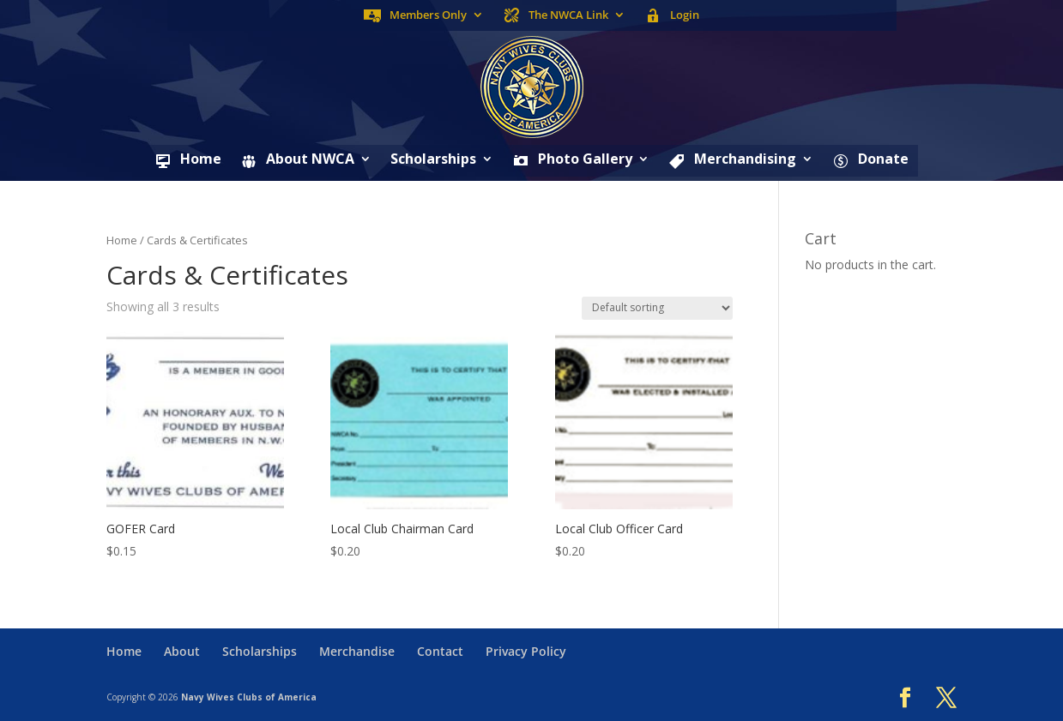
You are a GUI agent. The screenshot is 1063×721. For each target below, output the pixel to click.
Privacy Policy (526, 651)
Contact (440, 651)
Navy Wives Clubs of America (249, 697)
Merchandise (357, 651)
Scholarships (433, 160)
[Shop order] (657, 308)
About (182, 651)
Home (121, 240)
